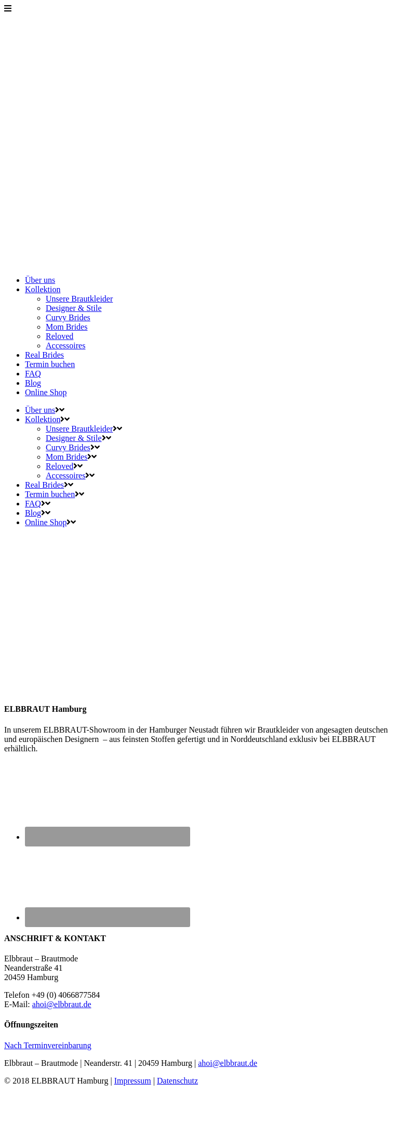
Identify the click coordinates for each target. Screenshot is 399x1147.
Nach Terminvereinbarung (47, 1045)
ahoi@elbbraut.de (61, 1004)
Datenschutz (177, 1080)
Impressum (132, 1080)
